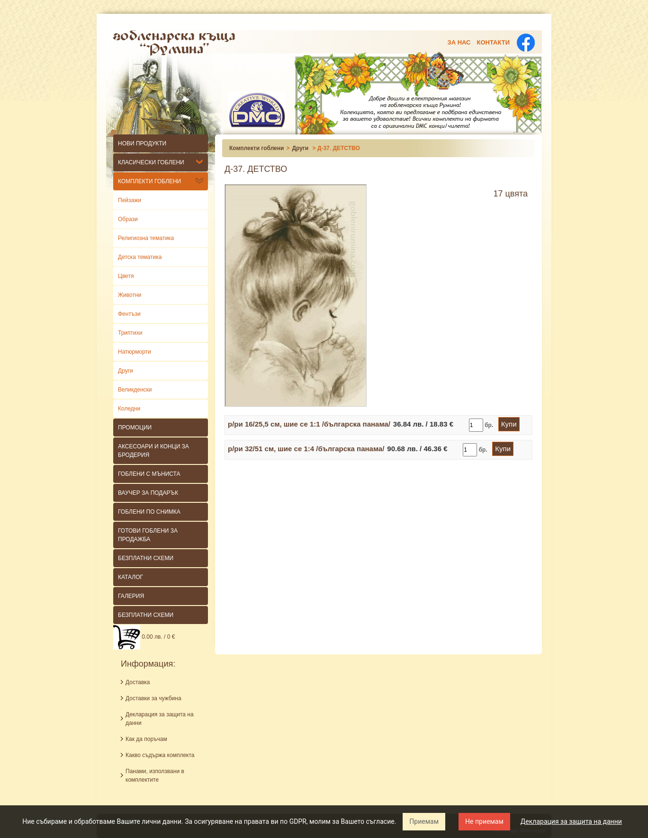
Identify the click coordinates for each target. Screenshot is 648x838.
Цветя (126, 276)
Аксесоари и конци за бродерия (153, 450)
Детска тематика (140, 257)
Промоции (135, 427)
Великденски (135, 389)
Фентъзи (129, 314)
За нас (459, 42)
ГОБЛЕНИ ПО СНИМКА (149, 511)
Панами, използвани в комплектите (155, 775)
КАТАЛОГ (130, 577)
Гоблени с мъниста (149, 474)
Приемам (424, 821)
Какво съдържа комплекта (160, 755)
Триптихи (130, 333)
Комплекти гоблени (149, 181)
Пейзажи (129, 200)
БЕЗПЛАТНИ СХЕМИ (145, 558)
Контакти (493, 42)
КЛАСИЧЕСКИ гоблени (151, 162)
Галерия (131, 596)
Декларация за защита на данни (571, 821)
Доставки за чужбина (153, 698)
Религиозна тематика (146, 238)
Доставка (138, 682)
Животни (129, 295)
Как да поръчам (146, 739)
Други (125, 370)
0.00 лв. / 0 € (144, 636)
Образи (128, 219)
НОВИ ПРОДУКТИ (142, 143)
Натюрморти (134, 351)
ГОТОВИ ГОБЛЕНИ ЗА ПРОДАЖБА (148, 535)
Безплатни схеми (145, 615)
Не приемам (484, 821)
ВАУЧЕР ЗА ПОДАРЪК (148, 493)
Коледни (129, 408)
